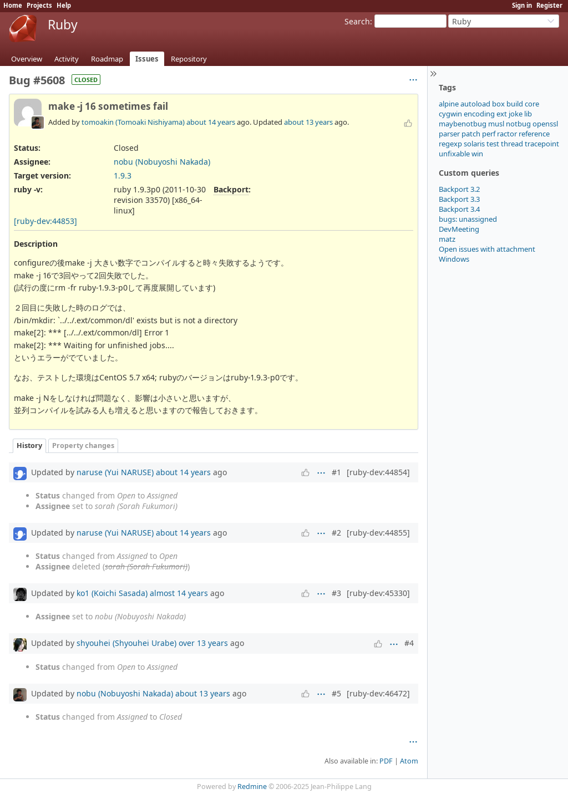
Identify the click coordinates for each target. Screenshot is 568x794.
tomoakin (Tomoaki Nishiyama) (133, 122)
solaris (474, 144)
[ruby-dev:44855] (378, 532)
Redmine (252, 786)
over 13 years (203, 643)
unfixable (454, 154)
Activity (66, 59)
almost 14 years (179, 593)
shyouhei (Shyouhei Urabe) (126, 643)
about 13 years (308, 122)
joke (516, 114)
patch (471, 134)
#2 (336, 532)
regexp (450, 144)
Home (12, 5)
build (514, 104)
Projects (39, 5)
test (492, 144)
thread (512, 144)
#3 (336, 593)
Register (549, 5)
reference (534, 134)
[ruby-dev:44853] (45, 221)
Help (64, 5)
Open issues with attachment (487, 249)
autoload (475, 104)
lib (528, 114)
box (498, 104)
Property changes (83, 445)
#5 (336, 693)
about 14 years (210, 122)
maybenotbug (462, 124)
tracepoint (542, 144)
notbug (518, 124)
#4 (409, 643)
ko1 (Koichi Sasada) (112, 593)
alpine (449, 104)
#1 (336, 472)
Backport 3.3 (459, 199)
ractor (507, 134)
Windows (454, 259)
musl (496, 124)
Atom (409, 761)
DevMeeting (459, 229)
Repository (189, 59)
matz (447, 239)
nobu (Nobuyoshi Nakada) (162, 161)
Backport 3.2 (459, 189)
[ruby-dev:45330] (378, 593)
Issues (147, 59)
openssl (545, 124)
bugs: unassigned (468, 219)
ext (501, 114)
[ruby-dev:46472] (378, 693)
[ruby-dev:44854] (378, 472)
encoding (479, 114)
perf (488, 134)
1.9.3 (122, 175)
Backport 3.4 (459, 209)
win (477, 154)
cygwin (450, 114)
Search (357, 21)
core (532, 104)
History (29, 445)
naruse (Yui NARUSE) (115, 472)
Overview (26, 59)
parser (449, 134)
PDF (386, 761)
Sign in (522, 5)
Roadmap (107, 59)
